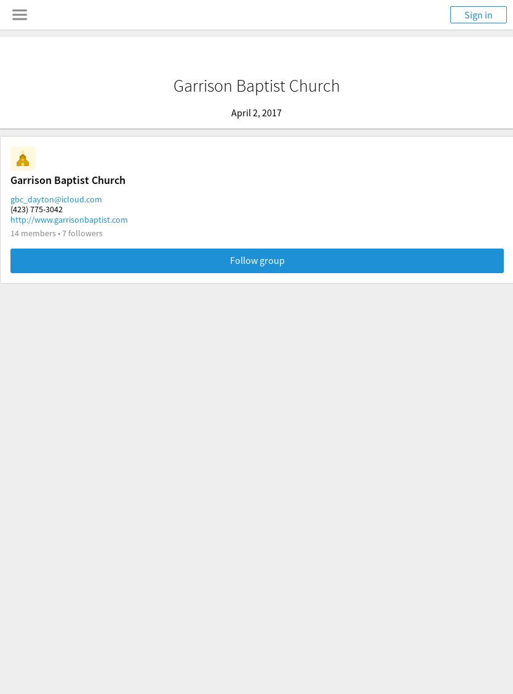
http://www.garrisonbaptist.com (69, 219)
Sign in (478, 15)
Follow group (257, 260)
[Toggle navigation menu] (19, 14)
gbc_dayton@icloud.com (56, 199)
